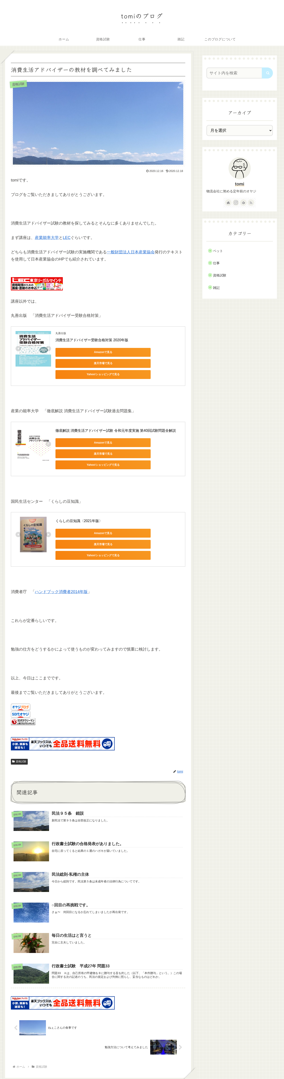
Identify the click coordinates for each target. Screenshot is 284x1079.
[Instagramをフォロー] (236, 202)
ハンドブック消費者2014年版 (61, 561)
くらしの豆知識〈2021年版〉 (79, 500)
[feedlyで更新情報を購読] (243, 202)
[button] (267, 73)
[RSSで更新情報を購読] (251, 202)
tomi (239, 183)
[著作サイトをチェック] (228, 202)
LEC (67, 237)
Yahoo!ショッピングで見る (75, 363)
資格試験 (19, 731)
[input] (237, 73)
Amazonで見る (75, 352)
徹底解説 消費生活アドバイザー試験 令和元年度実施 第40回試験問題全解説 (115, 419)
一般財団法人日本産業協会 (131, 252)
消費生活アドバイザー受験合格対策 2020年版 (91, 340)
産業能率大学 (47, 237)
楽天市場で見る (117, 352)
